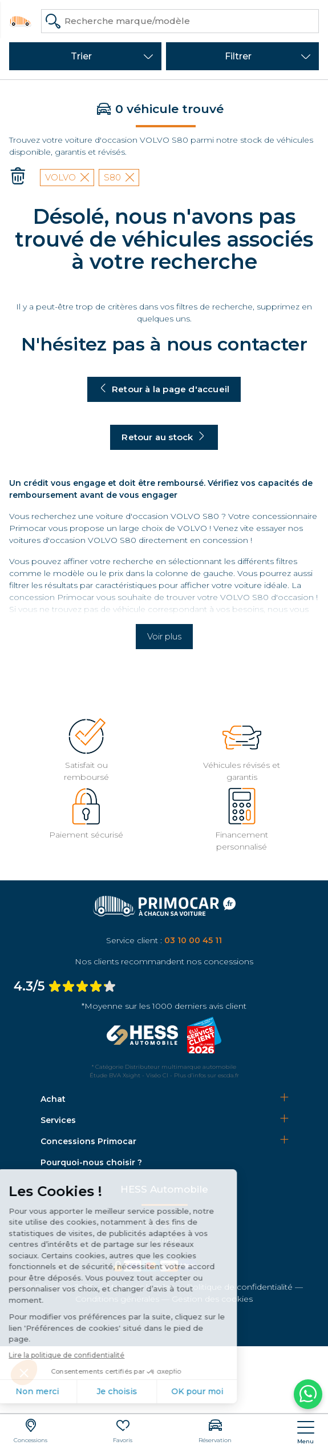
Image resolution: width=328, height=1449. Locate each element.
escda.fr (228, 1075)
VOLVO (67, 177)
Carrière (164, 1239)
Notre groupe (164, 1223)
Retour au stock (164, 437)
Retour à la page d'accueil (164, 389)
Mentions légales (140, 1287)
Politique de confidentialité (240, 1287)
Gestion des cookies (212, 1299)
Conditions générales (117, 1299)
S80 (119, 177)
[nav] (305, 1432)
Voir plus (164, 636)
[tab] (164, 1099)
